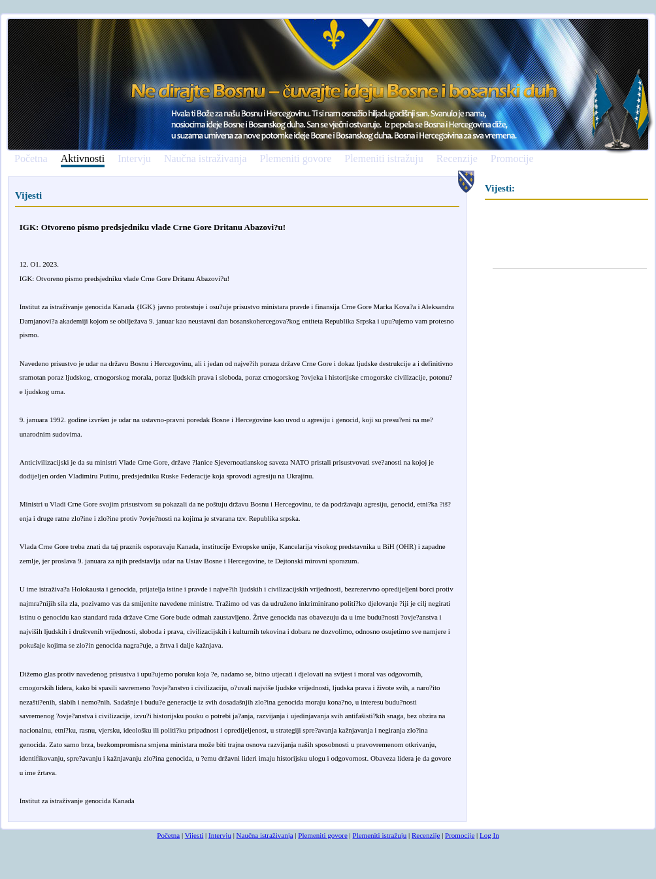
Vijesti (194, 835)
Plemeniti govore (295, 158)
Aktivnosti (83, 159)
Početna (31, 158)
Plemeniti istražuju (383, 158)
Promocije (512, 158)
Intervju (134, 158)
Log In (489, 835)
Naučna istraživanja (205, 158)
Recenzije (457, 158)
